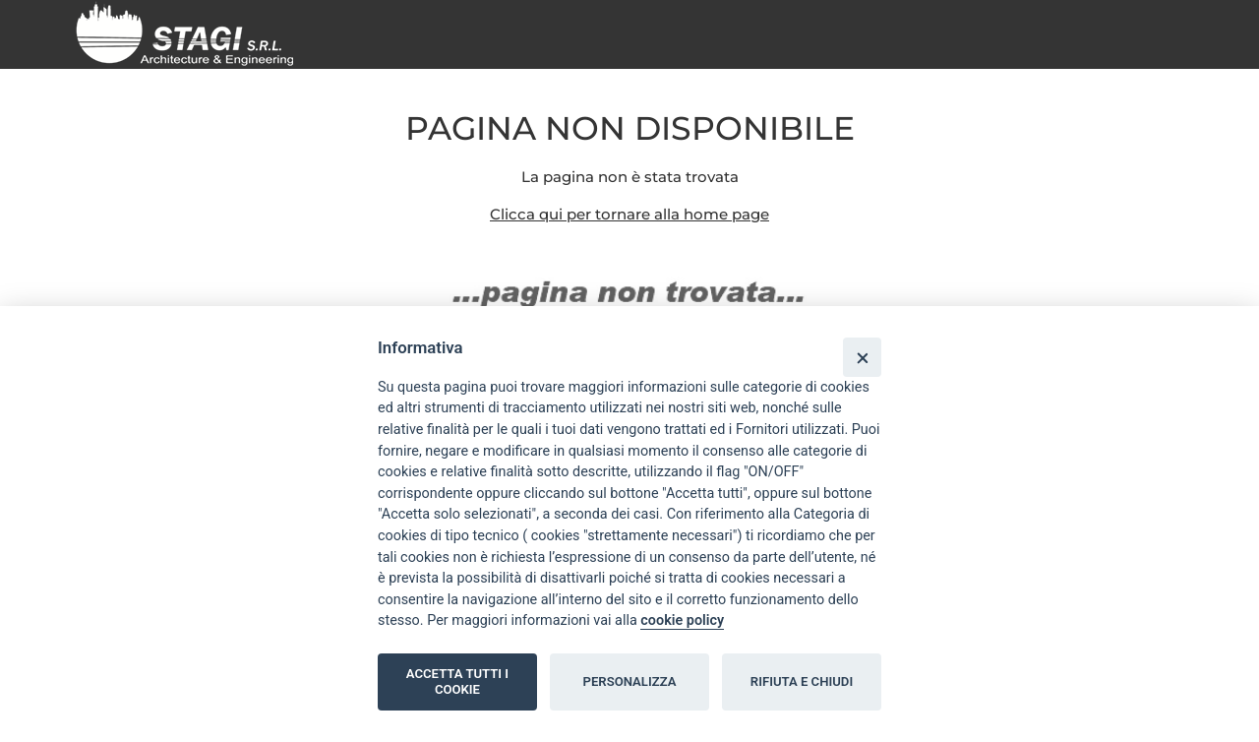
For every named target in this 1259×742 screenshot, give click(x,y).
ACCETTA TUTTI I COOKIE (457, 681)
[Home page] (192, 33)
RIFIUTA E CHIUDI (801, 681)
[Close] (862, 357)
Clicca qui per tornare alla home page (629, 214)
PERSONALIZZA (630, 681)
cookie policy (682, 620)
